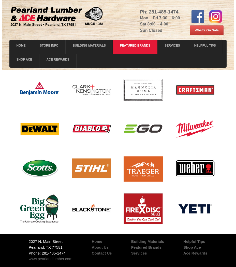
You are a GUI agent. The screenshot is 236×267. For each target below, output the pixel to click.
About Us (100, 247)
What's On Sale (207, 30)
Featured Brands (135, 45)
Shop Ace (24, 59)
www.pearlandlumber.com (50, 259)
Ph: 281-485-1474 (159, 12)
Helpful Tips (205, 45)
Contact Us (102, 253)
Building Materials (89, 45)
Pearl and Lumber (57, 15)
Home (21, 45)
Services (172, 45)
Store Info (49, 45)
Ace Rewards (58, 59)
